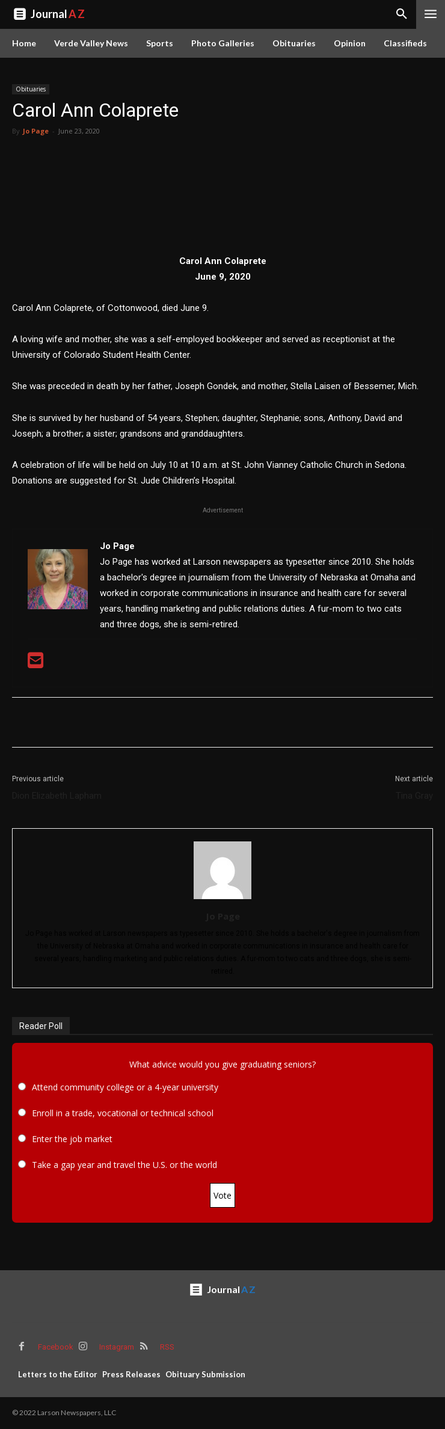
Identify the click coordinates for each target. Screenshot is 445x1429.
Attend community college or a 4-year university (125, 1087)
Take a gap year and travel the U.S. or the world (124, 1164)
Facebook (55, 1346)
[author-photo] (222, 899)
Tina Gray (414, 795)
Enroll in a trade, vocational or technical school (122, 1113)
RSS (167, 1346)
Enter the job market (72, 1139)
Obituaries (31, 89)
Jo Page (36, 130)
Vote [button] (222, 1195)
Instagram (116, 1346)
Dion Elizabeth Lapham (57, 795)
